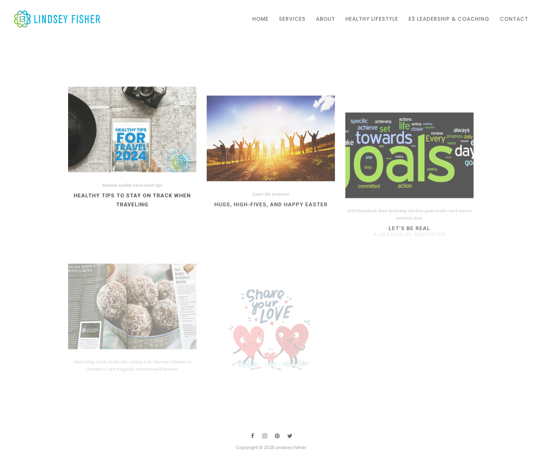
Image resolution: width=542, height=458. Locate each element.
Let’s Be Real (409, 258)
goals (429, 240)
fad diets (415, 240)
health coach (446, 240)
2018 (351, 240)
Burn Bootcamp (393, 240)
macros (465, 240)
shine (417, 247)
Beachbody (367, 240)
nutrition (404, 247)
